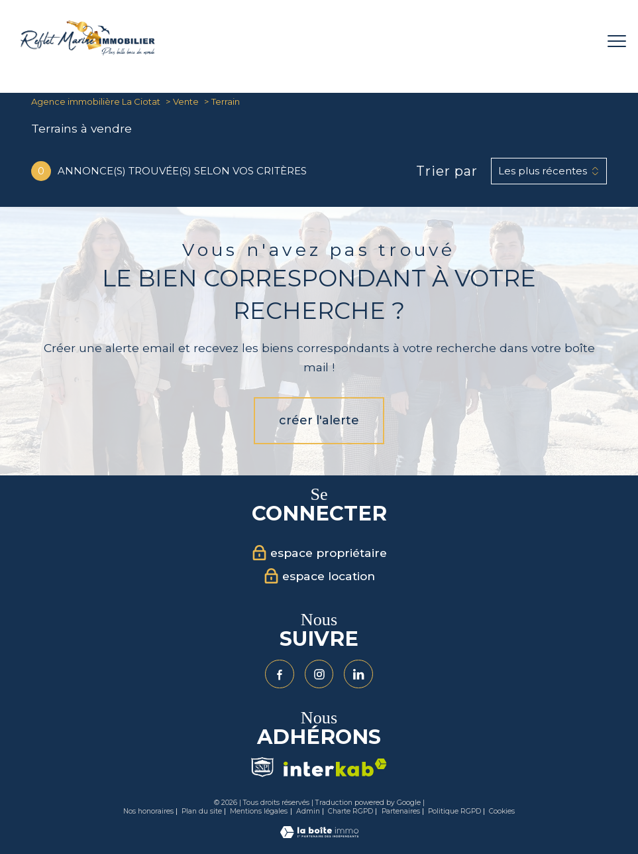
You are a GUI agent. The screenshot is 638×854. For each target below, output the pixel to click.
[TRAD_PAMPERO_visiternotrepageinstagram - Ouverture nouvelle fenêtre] (319, 674)
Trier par (447, 171)
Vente (186, 101)
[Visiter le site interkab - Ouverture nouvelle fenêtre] (335, 767)
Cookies (502, 812)
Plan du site (202, 811)
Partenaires (401, 811)
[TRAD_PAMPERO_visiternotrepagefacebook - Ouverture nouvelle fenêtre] (279, 674)
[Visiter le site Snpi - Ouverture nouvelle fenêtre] (262, 767)
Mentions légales (259, 811)
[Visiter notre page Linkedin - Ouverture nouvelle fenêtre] (358, 674)
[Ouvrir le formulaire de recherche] (575, 41)
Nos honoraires (148, 811)
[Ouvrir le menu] (617, 41)
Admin (308, 811)
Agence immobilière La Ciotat (95, 101)
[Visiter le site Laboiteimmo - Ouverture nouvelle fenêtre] (319, 834)
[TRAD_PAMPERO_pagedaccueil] (87, 52)
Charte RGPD (350, 811)
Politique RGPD (454, 811)
